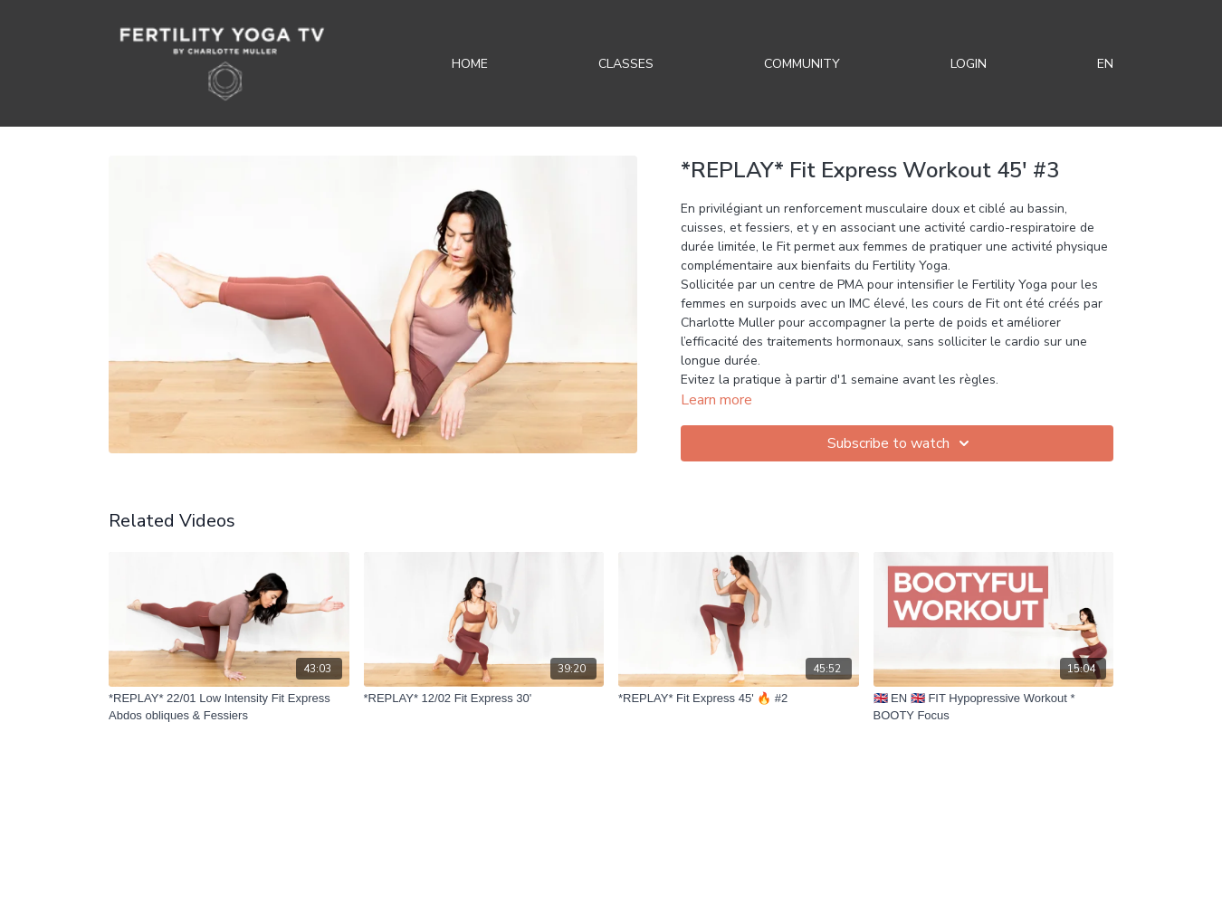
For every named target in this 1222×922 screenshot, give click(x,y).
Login (968, 63)
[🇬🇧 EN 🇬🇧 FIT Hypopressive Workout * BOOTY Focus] (994, 707)
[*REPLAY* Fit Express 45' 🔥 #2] (738, 698)
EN (1105, 63)
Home (470, 63)
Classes (626, 63)
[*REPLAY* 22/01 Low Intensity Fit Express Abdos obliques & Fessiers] (229, 707)
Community (802, 63)
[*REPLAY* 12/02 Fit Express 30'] (484, 698)
